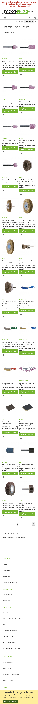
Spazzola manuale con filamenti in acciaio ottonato (27, 344)
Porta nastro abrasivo (26, 464)
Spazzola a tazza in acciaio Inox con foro (26, 180)
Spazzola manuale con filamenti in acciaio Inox (10, 343)
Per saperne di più (28, 697)
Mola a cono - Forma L (26, 102)
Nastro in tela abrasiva (9, 464)
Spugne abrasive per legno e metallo (9, 423)
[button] (3, 75)
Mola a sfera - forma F (9, 179)
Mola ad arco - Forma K (10, 141)
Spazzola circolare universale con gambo (9, 221)
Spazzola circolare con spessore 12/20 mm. (9, 262)
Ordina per (19, 21)
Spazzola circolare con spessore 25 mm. (26, 221)
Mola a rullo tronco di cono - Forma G (9, 103)
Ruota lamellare (7, 503)
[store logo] (12, 11)
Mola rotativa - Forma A (27, 61)
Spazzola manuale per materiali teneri (26, 302)
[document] (19, 697)
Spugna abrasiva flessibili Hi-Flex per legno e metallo (26, 424)
